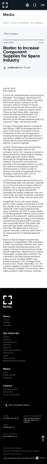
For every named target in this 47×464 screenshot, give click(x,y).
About (6, 316)
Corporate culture (10, 389)
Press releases (10, 34)
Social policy (8, 392)
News (6, 23)
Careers (7, 385)
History (6, 320)
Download (13, 67)
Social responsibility (11, 395)
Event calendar (20, 23)
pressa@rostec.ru (10, 436)
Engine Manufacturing (12, 350)
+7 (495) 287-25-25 (11, 418)
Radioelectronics (10, 342)
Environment (8, 353)
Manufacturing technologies (14, 361)
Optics (5, 355)
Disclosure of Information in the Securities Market (21, 451)
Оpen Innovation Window (12, 448)
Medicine (7, 345)
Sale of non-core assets (12, 454)
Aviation (6, 337)
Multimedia (37, 23)
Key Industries (11, 333)
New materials (9, 358)
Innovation (7, 325)
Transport (7, 339)
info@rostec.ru (9, 427)
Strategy (6, 322)
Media (6, 369)
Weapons (7, 347)
